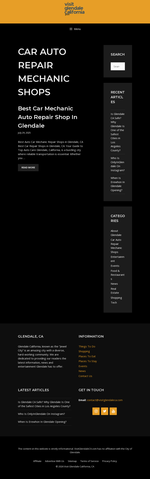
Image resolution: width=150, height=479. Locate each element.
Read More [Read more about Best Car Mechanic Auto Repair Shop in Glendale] (28, 167)
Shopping (116, 297)
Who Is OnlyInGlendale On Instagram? (118, 164)
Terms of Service (89, 461)
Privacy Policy (109, 461)
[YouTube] (113, 411)
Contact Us (85, 376)
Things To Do (87, 346)
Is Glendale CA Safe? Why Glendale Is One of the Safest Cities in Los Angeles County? (118, 132)
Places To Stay (88, 361)
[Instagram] (96, 411)
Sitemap (72, 461)
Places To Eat (87, 356)
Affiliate (37, 461)
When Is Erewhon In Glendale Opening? (118, 184)
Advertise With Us (54, 461)
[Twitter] (104, 411)
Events (115, 265)
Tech (114, 302)
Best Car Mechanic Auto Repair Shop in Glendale (47, 117)
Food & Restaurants (118, 275)
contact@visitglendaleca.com (105, 400)
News (114, 283)
